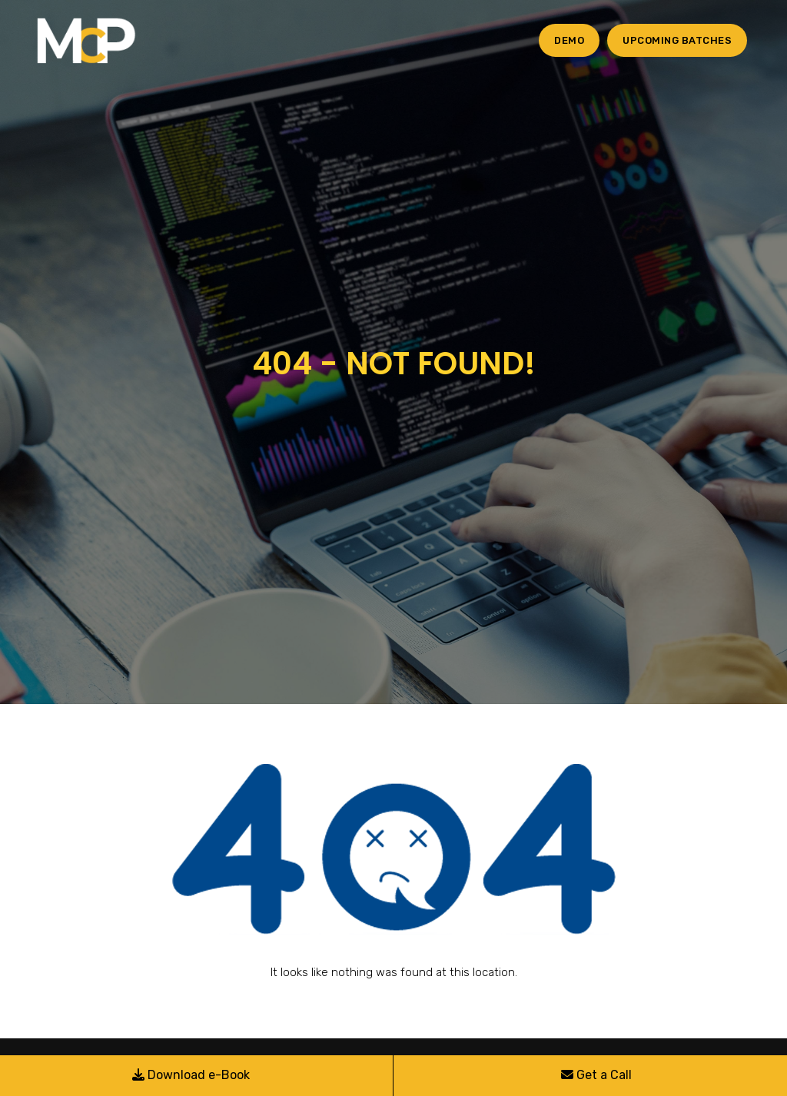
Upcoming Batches (677, 40)
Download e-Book (191, 1075)
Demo (569, 40)
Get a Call (596, 1075)
